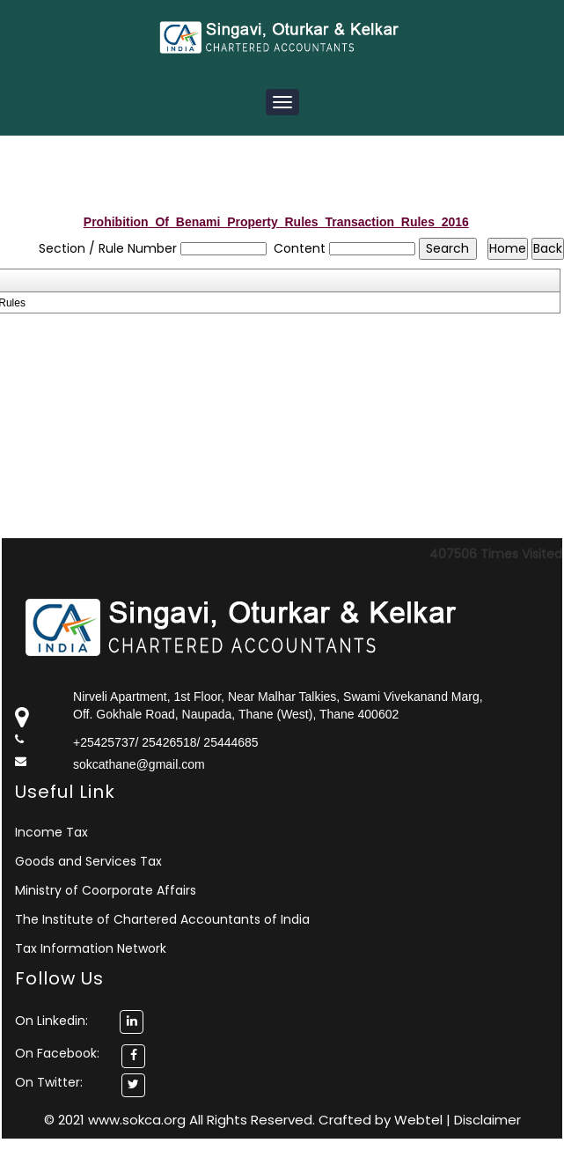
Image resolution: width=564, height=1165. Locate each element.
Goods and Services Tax (88, 861)
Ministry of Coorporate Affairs (105, 890)
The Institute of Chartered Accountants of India (162, 919)
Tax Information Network (90, 948)
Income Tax (51, 832)
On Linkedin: (79, 1020)
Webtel (420, 1119)
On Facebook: (57, 1053)
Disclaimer (487, 1119)
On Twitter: (49, 1082)
